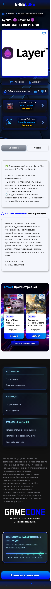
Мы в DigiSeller (12, 411)
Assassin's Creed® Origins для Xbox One (37, 323)
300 (37, 336)
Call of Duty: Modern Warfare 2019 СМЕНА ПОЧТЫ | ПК (14, 326)
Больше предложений (25, 343)
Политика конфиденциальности (20, 436)
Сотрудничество (14, 405)
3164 (15, 336)
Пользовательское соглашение (21, 430)
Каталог (11, 14)
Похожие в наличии (24, 575)
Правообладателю (15, 442)
